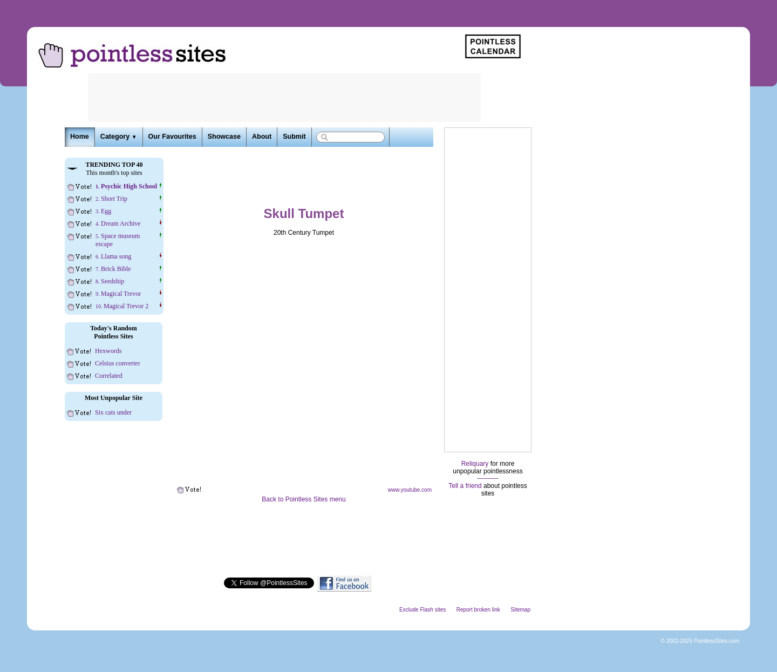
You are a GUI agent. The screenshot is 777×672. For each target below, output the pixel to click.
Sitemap (520, 610)
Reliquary (475, 463)
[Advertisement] (488, 290)
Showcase (224, 136)
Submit (294, 136)
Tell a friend (464, 486)
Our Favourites (172, 136)
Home (79, 136)
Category (118, 136)
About (261, 136)
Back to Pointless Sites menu (303, 499)
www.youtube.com (410, 490)
